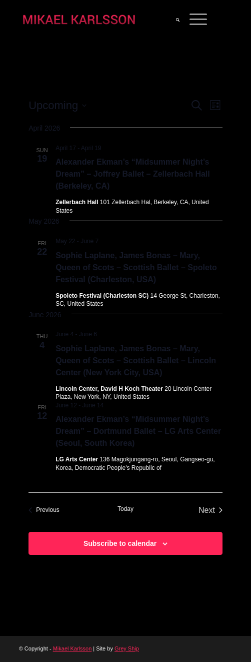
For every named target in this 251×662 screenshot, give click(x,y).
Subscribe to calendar (120, 543)
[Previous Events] (44, 510)
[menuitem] (173, 20)
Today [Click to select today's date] (126, 508)
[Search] (173, 20)
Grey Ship (126, 648)
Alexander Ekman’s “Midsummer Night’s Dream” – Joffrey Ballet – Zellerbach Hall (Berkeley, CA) (133, 174)
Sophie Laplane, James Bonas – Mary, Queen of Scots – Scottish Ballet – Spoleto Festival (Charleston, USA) (136, 267)
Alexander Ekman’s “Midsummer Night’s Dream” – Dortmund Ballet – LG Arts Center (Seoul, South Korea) (138, 431)
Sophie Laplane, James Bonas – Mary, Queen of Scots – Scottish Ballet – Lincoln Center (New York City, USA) (136, 360)
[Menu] (193, 20)
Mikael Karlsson (72, 648)
